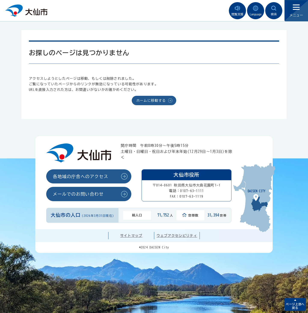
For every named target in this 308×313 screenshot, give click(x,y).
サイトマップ (131, 235)
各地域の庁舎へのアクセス (80, 176)
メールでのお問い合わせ (78, 194)
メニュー (296, 11)
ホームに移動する (151, 100)
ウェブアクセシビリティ (177, 235)
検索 (273, 11)
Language (255, 11)
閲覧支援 (237, 11)
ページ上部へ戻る (295, 306)
